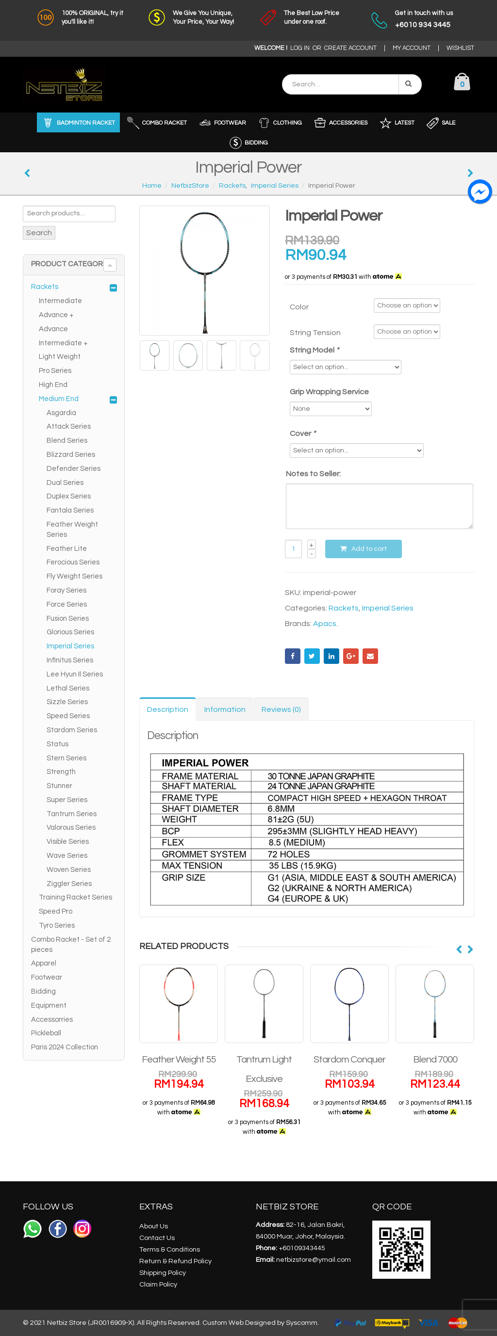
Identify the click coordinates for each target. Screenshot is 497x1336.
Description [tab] (167, 709)
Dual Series (65, 482)
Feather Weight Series (72, 529)
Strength (61, 771)
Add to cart (369, 549)
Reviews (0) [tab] (281, 709)
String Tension (315, 333)
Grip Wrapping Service (329, 392)
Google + (351, 656)
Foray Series (66, 590)
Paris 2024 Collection (64, 1047)
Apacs (324, 624)
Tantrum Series (72, 814)
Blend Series (67, 440)
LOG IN (300, 48)
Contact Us (157, 1237)
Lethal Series (68, 688)
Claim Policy (158, 1284)
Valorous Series (71, 827)
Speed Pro (55, 911)
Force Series (67, 604)
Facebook (292, 656)
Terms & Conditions (169, 1249)
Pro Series (55, 370)
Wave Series (67, 855)
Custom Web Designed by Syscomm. (260, 1322)
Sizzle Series (67, 702)
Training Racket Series (75, 897)
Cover (303, 433)
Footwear (46, 977)
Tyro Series (57, 925)
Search (39, 233)
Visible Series (68, 841)
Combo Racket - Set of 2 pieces (71, 944)
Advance (53, 329)
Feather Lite (67, 548)
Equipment (48, 1005)
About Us (153, 1226)
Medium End (59, 398)
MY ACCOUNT (412, 48)
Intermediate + (63, 343)
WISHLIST (460, 48)
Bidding (43, 991)
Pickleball (46, 1033)
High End (53, 384)
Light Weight (60, 356)
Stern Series (66, 758)
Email (370, 656)
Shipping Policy (162, 1272)
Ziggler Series (69, 883)
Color (299, 307)
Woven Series (69, 869)
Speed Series (68, 716)
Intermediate (60, 301)
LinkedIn (331, 656)
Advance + (56, 315)
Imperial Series (388, 608)
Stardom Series (72, 730)
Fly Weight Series (74, 576)
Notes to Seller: (313, 474)
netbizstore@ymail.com (313, 1259)
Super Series (67, 800)
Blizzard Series (71, 454)
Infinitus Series (70, 660)
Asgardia (61, 413)
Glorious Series (70, 632)
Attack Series (69, 426)
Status (57, 744)
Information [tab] (225, 709)
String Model (315, 350)
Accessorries (52, 1019)
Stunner (59, 785)
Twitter (312, 656)
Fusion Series (68, 618)
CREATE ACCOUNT (350, 48)
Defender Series (73, 468)
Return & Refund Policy (175, 1261)
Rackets (344, 608)
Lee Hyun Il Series (75, 674)
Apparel (43, 963)
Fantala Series (70, 510)
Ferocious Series (73, 562)
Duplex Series (69, 496)
